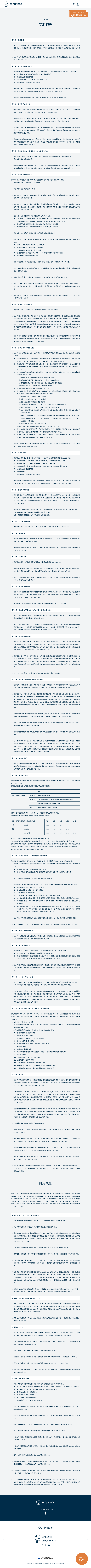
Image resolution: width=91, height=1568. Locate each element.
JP (77, 4)
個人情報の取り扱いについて (42, 98)
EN (74, 4)
